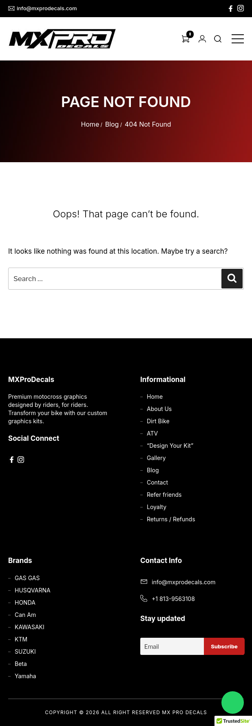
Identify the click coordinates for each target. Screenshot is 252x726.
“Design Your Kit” (170, 445)
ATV (152, 433)
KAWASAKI (29, 626)
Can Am (25, 614)
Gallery (156, 457)
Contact (157, 482)
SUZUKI (25, 651)
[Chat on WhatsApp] (232, 702)
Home (90, 124)
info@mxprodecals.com (42, 8)
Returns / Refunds (171, 519)
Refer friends (164, 494)
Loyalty (156, 506)
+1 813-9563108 (173, 598)
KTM (21, 639)
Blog (112, 124)
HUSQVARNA (33, 590)
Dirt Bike (158, 421)
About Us (159, 408)
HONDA (25, 602)
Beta (21, 663)
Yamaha (25, 675)
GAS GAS (27, 577)
